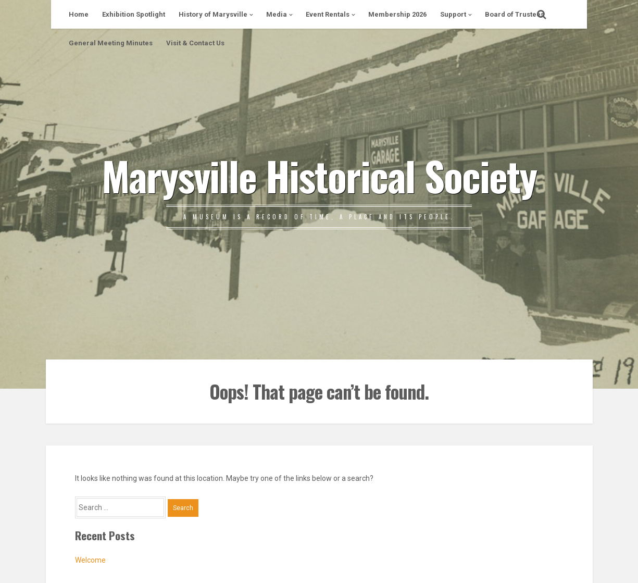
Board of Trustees (514, 14)
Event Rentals (327, 14)
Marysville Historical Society (319, 175)
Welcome (90, 560)
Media (276, 14)
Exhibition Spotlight (133, 14)
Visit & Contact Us (195, 43)
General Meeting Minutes (111, 43)
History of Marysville (213, 14)
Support (453, 14)
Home (79, 14)
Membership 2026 (397, 14)
